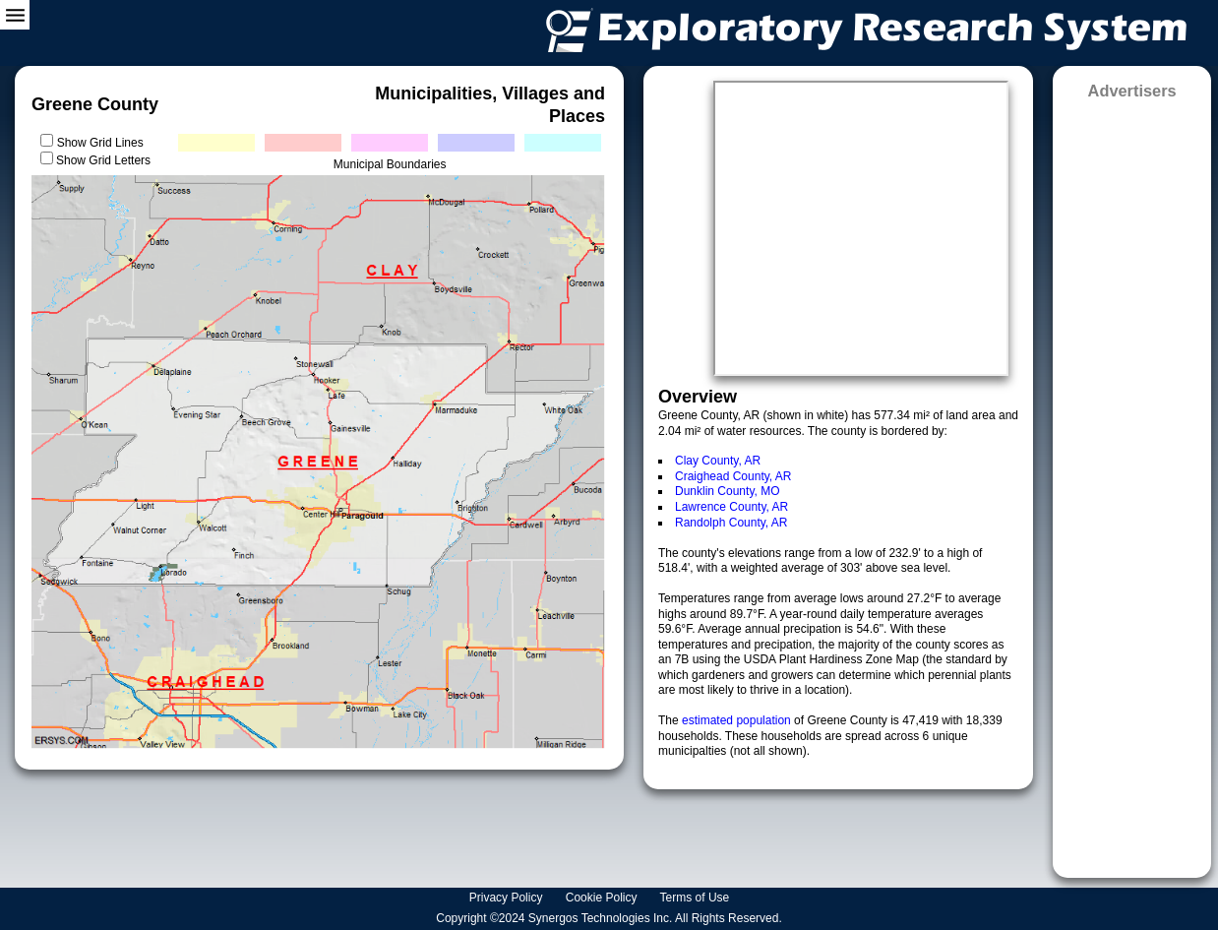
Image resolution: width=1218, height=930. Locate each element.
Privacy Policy (507, 897)
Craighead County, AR (733, 476)
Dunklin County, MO (727, 491)
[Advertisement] (1131, 482)
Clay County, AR (718, 460)
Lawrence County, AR (731, 507)
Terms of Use (696, 897)
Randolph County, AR (731, 522)
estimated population (738, 720)
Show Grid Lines (104, 143)
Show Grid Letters (103, 160)
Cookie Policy (603, 897)
